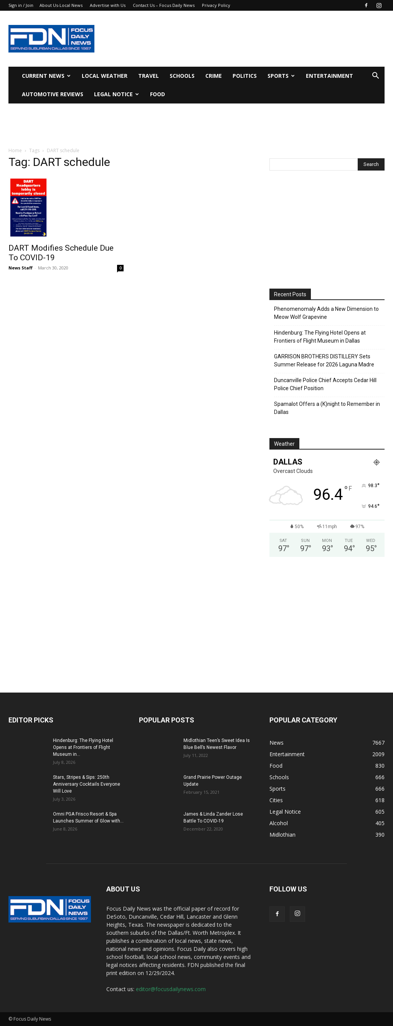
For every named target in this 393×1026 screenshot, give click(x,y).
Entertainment (329, 75)
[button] (375, 76)
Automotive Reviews (52, 94)
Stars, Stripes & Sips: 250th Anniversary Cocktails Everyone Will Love (86, 784)
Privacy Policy (216, 5)
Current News (46, 75)
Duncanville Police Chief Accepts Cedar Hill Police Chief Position (325, 384)
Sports (281, 75)
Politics (245, 75)
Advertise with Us (107, 5)
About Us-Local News (61, 5)
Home (15, 150)
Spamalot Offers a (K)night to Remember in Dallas (327, 408)
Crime (213, 75)
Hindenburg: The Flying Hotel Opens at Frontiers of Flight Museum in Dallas (320, 337)
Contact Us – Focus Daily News (164, 5)
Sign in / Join (20, 5)
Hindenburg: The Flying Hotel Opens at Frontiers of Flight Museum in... (83, 747)
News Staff (20, 268)
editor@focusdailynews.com (171, 989)
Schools (182, 75)
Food (157, 94)
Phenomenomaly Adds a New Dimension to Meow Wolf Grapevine (326, 313)
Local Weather (104, 75)
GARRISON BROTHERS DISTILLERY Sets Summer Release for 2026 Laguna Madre (324, 360)
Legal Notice (116, 94)
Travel (148, 75)
